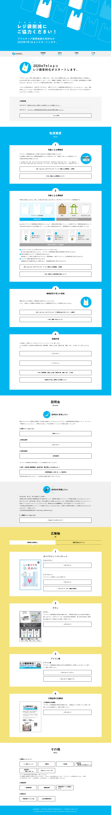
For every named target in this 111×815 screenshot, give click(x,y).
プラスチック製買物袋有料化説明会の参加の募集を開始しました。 (45, 109)
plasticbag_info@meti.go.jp (44, 510)
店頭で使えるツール (78, 542)
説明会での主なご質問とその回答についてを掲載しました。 (44, 105)
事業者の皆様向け (32, 542)
